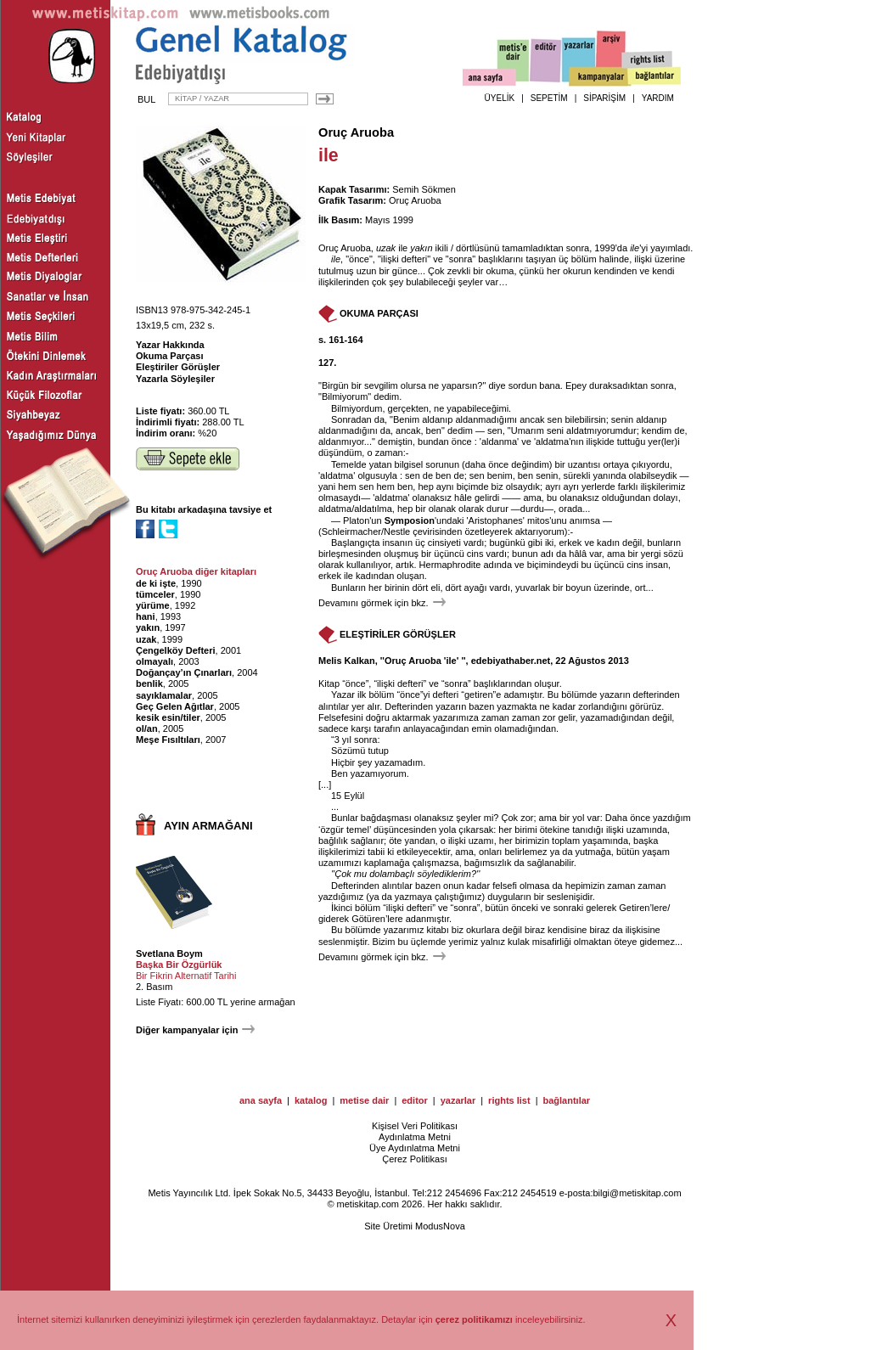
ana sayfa (260, 1100)
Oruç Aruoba (356, 132)
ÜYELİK (500, 98)
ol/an (147, 728)
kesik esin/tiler (168, 717)
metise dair (364, 1100)
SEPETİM (549, 98)
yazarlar (458, 1100)
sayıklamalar (164, 695)
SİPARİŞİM (604, 98)
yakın (148, 627)
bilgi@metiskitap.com (637, 1193)
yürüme (153, 605)
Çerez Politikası (414, 1159)
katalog (311, 1100)
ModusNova (440, 1226)
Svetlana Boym (169, 953)
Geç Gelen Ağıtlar (175, 706)
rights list (509, 1100)
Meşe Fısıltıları (168, 739)
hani (145, 616)
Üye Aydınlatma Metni (414, 1148)
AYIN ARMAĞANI (208, 825)
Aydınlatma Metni (415, 1137)
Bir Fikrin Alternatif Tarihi (186, 975)
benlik (149, 683)
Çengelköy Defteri (176, 650)
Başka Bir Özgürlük (179, 964)
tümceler (155, 594)
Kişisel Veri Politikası (415, 1126)
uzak (146, 639)
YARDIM (658, 98)
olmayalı (154, 661)
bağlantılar (566, 1100)
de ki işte (156, 583)
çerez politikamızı (474, 1319)
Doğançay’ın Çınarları (184, 672)
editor (415, 1100)
